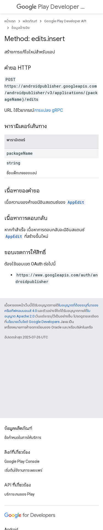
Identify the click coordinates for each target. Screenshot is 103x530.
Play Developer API (50, 6)
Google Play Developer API (65, 21)
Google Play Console (22, 461)
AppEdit (76, 202)
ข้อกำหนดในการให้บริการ (22, 437)
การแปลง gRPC (48, 110)
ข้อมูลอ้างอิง (21, 28)
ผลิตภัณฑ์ (30, 21)
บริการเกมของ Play (19, 494)
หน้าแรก (10, 21)
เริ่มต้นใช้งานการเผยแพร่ (23, 470)
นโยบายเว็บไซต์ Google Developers (33, 322)
